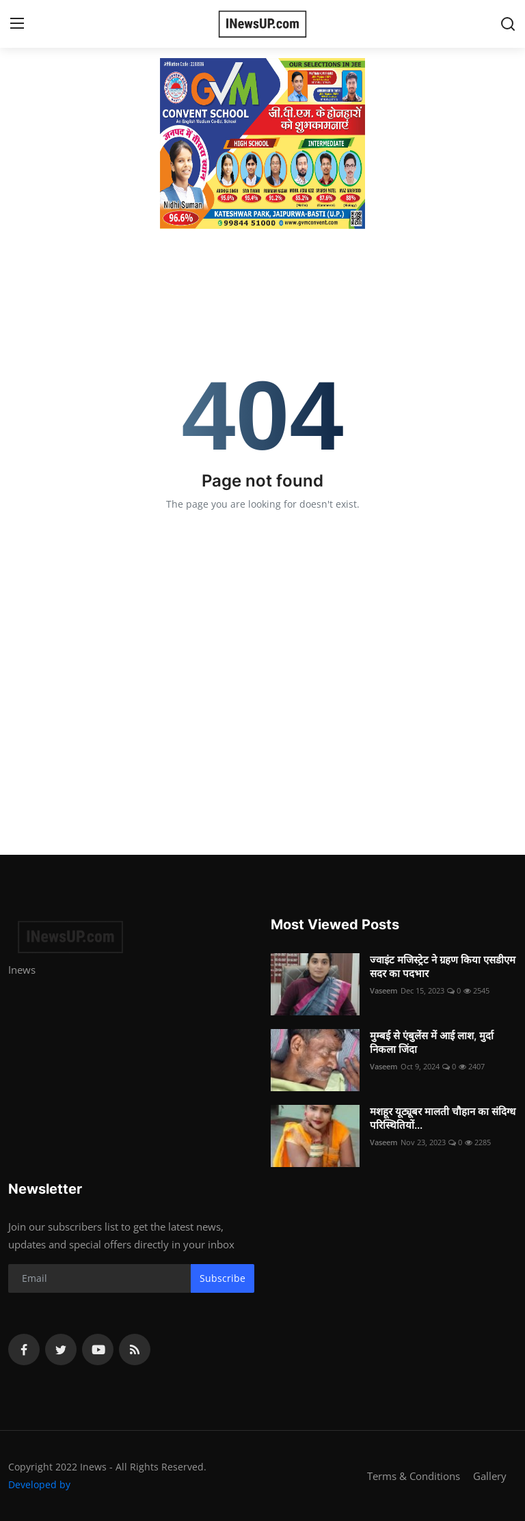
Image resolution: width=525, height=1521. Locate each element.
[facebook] (24, 1349)
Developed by (39, 1484)
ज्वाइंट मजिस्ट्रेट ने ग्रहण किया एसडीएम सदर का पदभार (442, 966)
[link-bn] (262, 143)
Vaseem (384, 990)
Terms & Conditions (413, 1476)
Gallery (490, 1476)
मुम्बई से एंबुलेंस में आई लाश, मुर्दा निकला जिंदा (432, 1042)
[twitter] (61, 1349)
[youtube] (97, 1349)
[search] (508, 24)
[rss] (134, 1349)
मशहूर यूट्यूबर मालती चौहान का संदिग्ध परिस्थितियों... (442, 1118)
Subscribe (222, 1278)
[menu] (17, 24)
